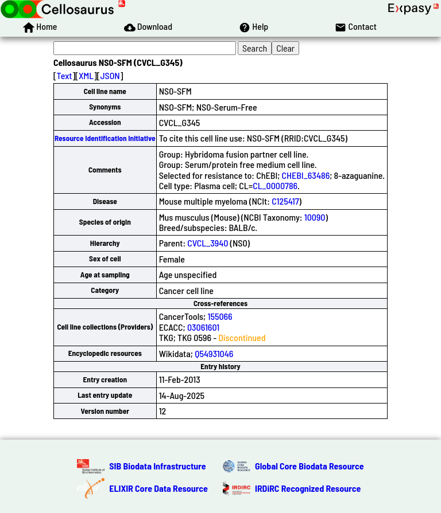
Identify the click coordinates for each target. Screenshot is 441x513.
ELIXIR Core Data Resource (158, 488)
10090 (315, 217)
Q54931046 (214, 353)
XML (86, 75)
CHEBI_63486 (306, 175)
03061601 (203, 327)
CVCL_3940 (207, 242)
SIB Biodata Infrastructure (157, 465)
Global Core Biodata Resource (309, 465)
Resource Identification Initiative (105, 138)
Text (64, 75)
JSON (109, 75)
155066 (219, 316)
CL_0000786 (275, 185)
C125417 (285, 200)
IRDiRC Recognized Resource (308, 488)
